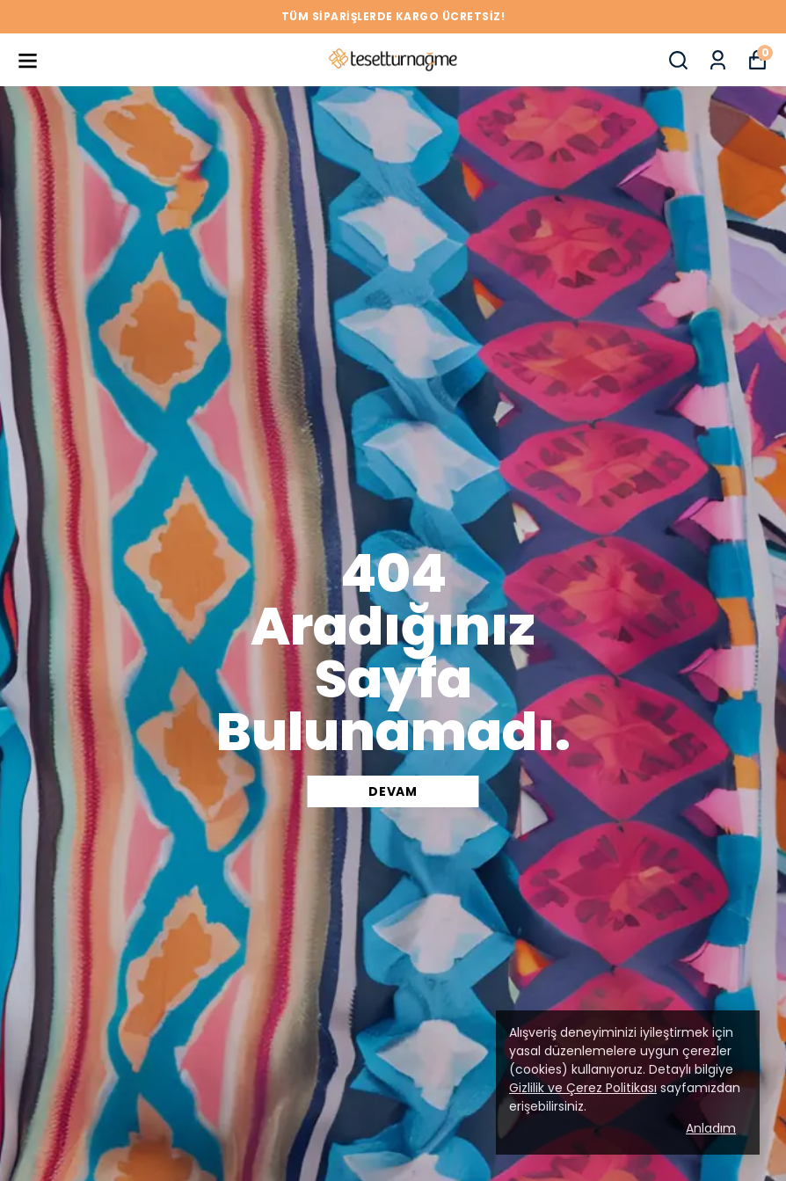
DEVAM (393, 791)
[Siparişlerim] (718, 60)
